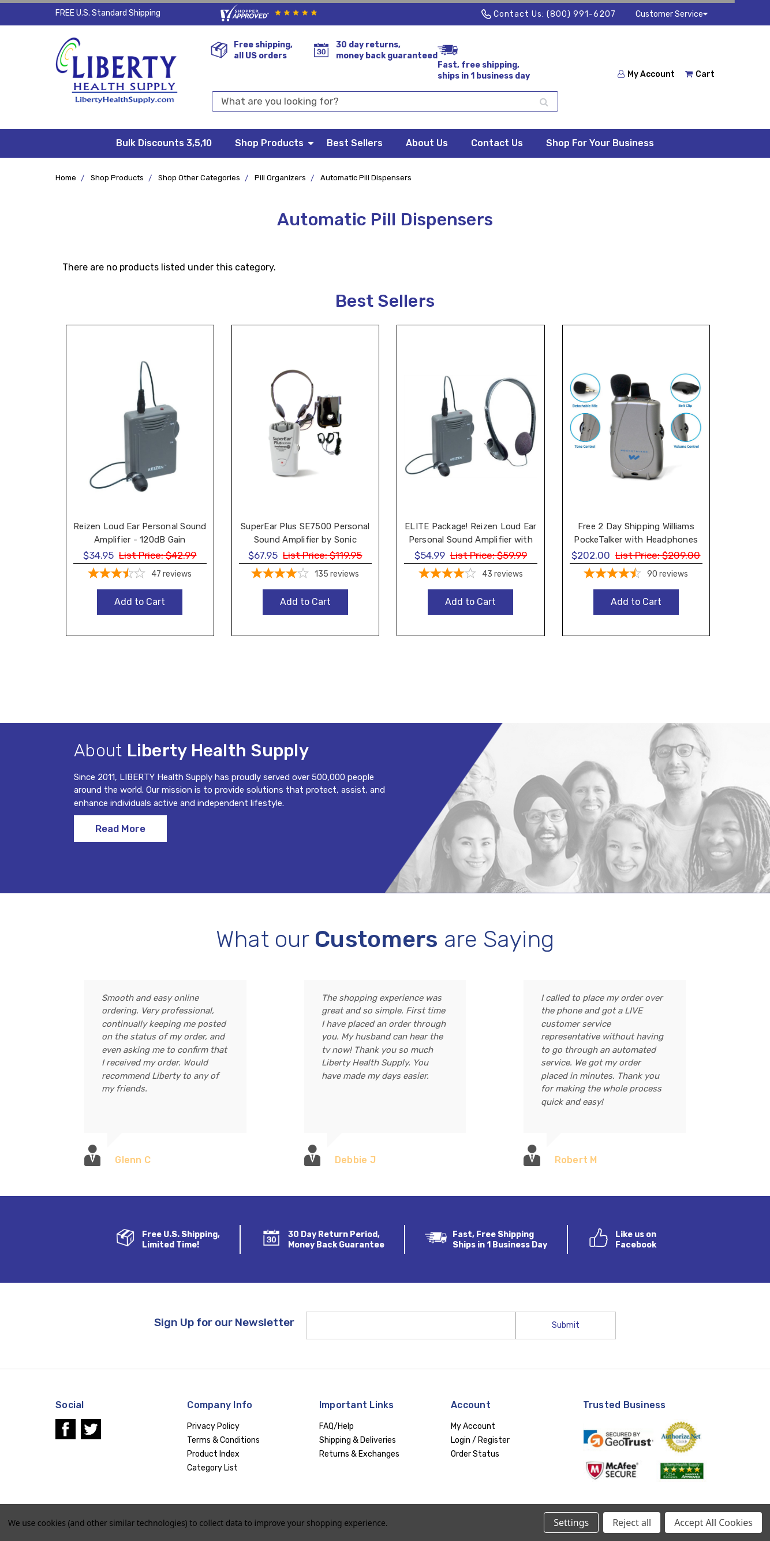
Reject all (631, 1522)
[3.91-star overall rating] (470, 574)
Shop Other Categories (199, 177)
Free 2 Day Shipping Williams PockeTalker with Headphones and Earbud (636, 539)
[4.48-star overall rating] (636, 574)
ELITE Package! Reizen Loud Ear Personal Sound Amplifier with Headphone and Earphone (471, 539)
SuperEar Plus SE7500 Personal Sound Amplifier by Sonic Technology (305, 539)
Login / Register (480, 1440)
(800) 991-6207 (581, 14)
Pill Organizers (280, 177)
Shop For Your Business (600, 143)
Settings (571, 1522)
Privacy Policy (213, 1426)
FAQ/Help (336, 1426)
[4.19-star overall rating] (305, 574)
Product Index (213, 1454)
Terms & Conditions (223, 1440)
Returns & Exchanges (359, 1454)
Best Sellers (355, 143)
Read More (120, 836)
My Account (646, 74)
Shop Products (275, 142)
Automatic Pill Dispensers (366, 177)
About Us (427, 143)
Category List (212, 1468)
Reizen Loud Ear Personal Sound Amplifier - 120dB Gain (140, 533)
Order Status (475, 1454)
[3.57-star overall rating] (140, 574)
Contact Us (497, 143)
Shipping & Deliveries (357, 1440)
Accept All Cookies (713, 1522)
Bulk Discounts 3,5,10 (164, 143)
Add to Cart (139, 601)
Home (65, 177)
